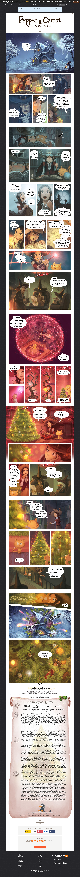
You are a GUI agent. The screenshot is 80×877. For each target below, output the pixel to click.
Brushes (40, 857)
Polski (44, 4)
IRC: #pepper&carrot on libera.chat (60, 863)
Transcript (40, 823)
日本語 (57, 4)
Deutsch (15, 4)
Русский (48, 4)
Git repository (40, 844)
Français (10, 4)
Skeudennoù (33, 1)
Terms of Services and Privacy (40, 871)
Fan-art (39, 1)
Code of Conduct (40, 872)
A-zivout (61, 1)
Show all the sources (40, 847)
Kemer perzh (50, 1)
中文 (53, 4)
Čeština (39, 4)
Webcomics (26, 1)
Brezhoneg (62, 4)
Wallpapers (40, 859)
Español (20, 4)
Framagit (40, 854)
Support (76, 1)
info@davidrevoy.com (62, 859)
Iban (40, 866)
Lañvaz (20, 866)
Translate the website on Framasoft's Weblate (40, 870)
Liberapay (40, 861)
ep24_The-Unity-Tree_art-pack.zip (42, 840)
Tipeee (40, 864)
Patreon (40, 862)
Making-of (40, 856)
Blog (70, 1)
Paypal (40, 865)
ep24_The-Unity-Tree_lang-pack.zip (43, 841)
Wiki (40, 855)
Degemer (20, 854)
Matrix (60, 864)
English (5, 4)
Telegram (60, 866)
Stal (65, 1)
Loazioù (56, 1)
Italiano (25, 4)
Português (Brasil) (32, 4)
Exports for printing (40, 842)
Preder (44, 1)
